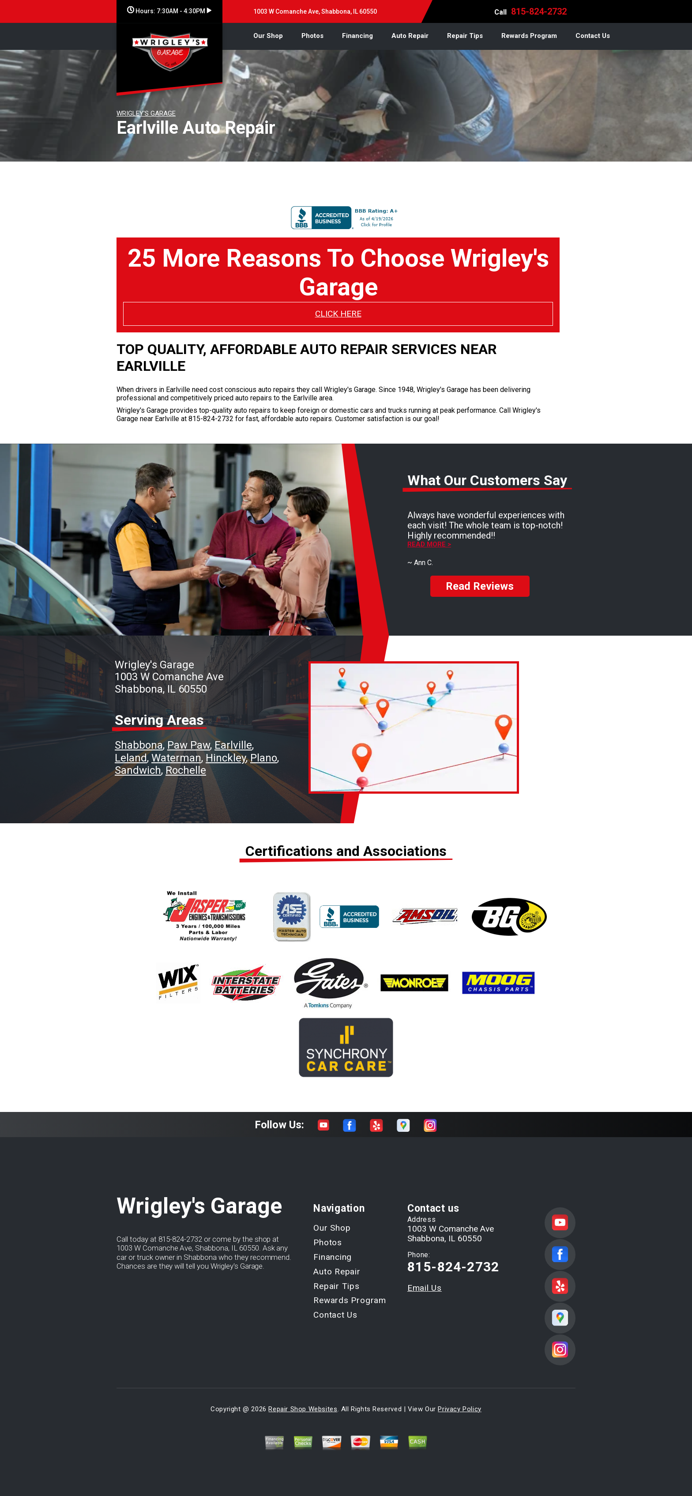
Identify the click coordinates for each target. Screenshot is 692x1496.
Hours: (169, 11)
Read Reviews (480, 578)
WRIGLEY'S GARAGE (146, 113)
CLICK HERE (338, 314)
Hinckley (226, 758)
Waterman (176, 758)
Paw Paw (188, 745)
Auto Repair (410, 36)
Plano (263, 758)
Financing (357, 36)
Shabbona (139, 745)
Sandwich (138, 770)
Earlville (233, 745)
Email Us (424, 1288)
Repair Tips (465, 36)
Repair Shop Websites (302, 1409)
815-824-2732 (539, 11)
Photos (312, 36)
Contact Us (592, 36)
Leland (131, 758)
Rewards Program (529, 36)
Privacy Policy (459, 1409)
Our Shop (268, 36)
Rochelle (185, 770)
